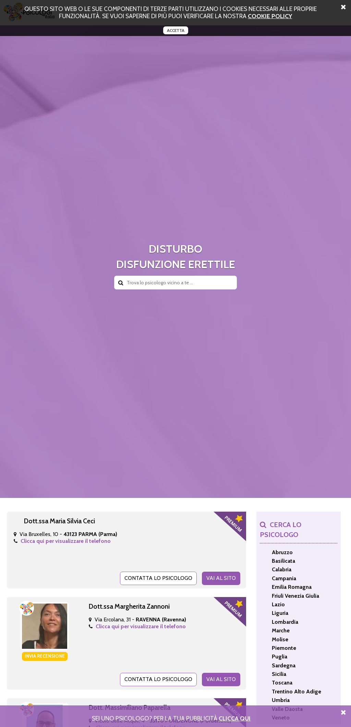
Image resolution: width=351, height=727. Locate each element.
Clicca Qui (235, 718)
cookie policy (270, 16)
